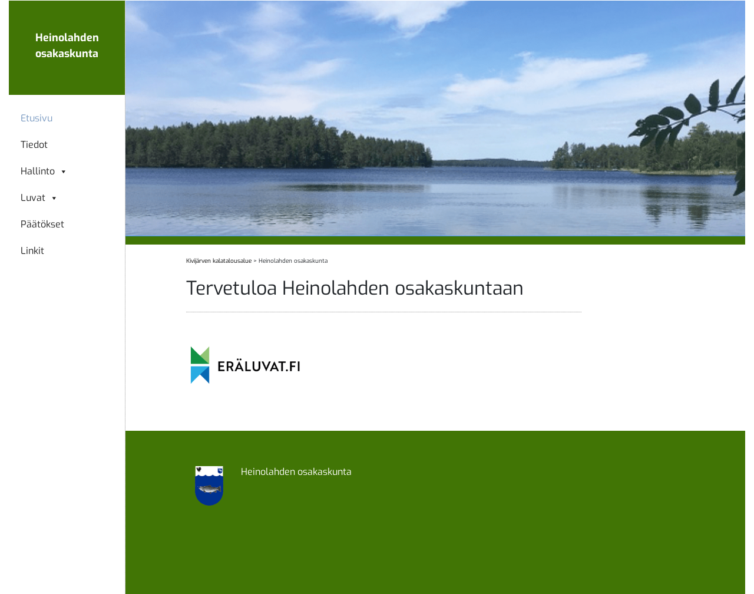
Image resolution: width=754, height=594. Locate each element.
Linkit (32, 251)
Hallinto (44, 171)
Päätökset (42, 224)
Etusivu (36, 118)
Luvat (39, 198)
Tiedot (34, 145)
